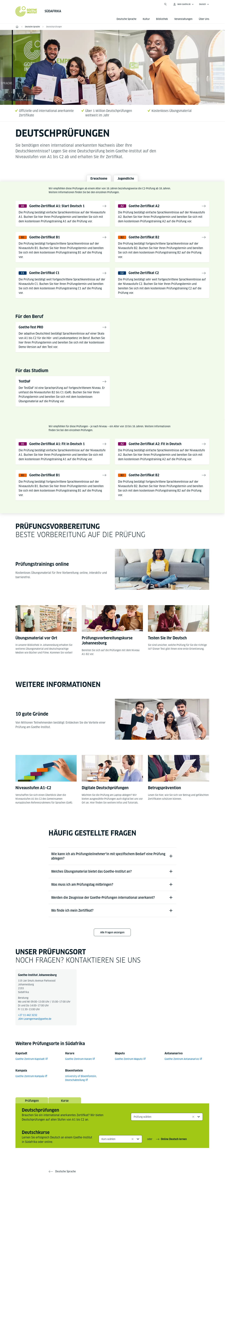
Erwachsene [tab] (95, 179)
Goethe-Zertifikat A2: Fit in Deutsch (160, 449)
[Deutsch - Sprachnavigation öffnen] (204, 4)
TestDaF (25, 386)
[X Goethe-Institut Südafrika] (102, 1219)
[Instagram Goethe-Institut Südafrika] (122, 1219)
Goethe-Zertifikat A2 (147, 208)
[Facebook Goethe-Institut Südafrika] (92, 1219)
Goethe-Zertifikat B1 (47, 240)
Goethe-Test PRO (33, 331)
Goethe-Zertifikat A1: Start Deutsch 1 (61, 208)
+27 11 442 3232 (27, 1033)
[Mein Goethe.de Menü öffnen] (183, 4)
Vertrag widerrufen (161, 1304)
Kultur (146, 19)
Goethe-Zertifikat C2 (146, 276)
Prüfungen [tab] (31, 1120)
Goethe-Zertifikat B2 (147, 240)
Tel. (26, 1276)
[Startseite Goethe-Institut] (26, 11)
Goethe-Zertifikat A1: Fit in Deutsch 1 (61, 449)
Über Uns (204, 19)
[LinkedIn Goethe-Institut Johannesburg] (133, 1219)
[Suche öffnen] (165, 4)
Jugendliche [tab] (130, 179)
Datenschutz (104, 1304)
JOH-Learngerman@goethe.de (34, 1037)
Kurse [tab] (65, 1120)
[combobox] (167, 1137)
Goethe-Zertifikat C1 (47, 276)
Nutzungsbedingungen (130, 1304)
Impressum (85, 1304)
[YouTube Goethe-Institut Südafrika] (112, 1219)
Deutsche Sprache (126, 19)
